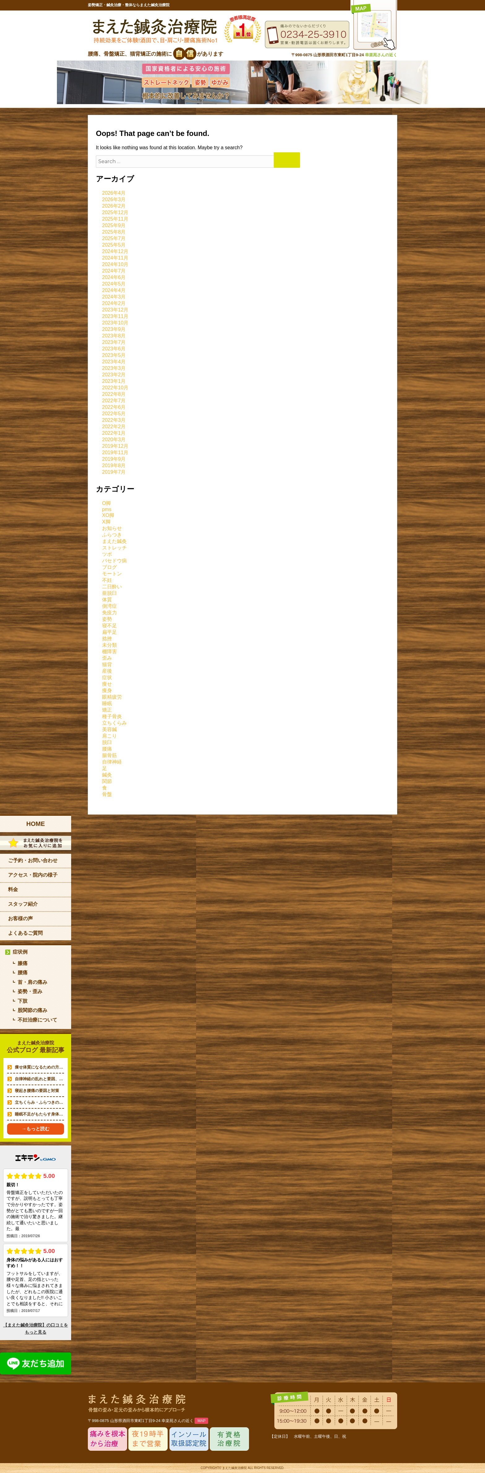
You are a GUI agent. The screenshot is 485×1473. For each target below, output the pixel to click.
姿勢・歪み (30, 991)
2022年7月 (114, 400)
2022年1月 (114, 433)
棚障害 (109, 651)
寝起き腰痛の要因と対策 (37, 1090)
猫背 (107, 664)
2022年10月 (115, 387)
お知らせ (112, 528)
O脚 (106, 503)
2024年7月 (114, 270)
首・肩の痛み (32, 982)
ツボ (107, 554)
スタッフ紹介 (23, 904)
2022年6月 (114, 407)
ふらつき (112, 534)
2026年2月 (114, 206)
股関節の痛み (32, 1010)
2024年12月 (115, 251)
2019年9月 (114, 459)
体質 (107, 599)
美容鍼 (109, 729)
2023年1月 (114, 381)
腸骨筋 (109, 755)
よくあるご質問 (25, 933)
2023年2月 (114, 374)
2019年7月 (114, 472)
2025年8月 (114, 232)
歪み (107, 658)
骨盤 (107, 794)
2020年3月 (114, 439)
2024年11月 (115, 257)
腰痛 (107, 748)
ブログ (109, 567)
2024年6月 (114, 277)
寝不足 (109, 625)
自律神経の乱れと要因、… (39, 1079)
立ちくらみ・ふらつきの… (39, 1102)
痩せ (107, 684)
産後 (107, 671)
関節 (107, 781)
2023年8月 (114, 335)
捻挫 (107, 638)
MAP (201, 1421)
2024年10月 (115, 264)
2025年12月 (115, 212)
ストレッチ (114, 547)
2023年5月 (114, 355)
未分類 (109, 645)
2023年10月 (115, 322)
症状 (107, 677)
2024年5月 (114, 283)
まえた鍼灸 (114, 541)
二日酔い (112, 586)
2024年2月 (114, 303)
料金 (13, 889)
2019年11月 (115, 452)
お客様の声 (20, 918)
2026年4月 (114, 193)
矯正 (107, 710)
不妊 (107, 580)
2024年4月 (114, 290)
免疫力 (109, 612)
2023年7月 (114, 342)
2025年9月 (114, 225)
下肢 (23, 1001)
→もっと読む (35, 1128)
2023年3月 (114, 368)
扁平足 (109, 632)
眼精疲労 (112, 697)
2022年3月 (114, 420)
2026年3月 (114, 199)
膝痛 (23, 963)
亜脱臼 (109, 593)
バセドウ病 (114, 560)
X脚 (106, 521)
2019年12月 (115, 446)
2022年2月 (114, 426)
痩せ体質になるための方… (39, 1067)
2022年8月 (114, 394)
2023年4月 (114, 361)
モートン (112, 573)
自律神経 (112, 761)
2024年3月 (114, 296)
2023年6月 (114, 348)
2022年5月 (114, 413)
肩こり (109, 736)
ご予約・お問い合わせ (33, 860)
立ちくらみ (114, 723)
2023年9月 (114, 329)
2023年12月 (115, 309)
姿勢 (107, 619)
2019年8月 (114, 465)
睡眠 (107, 703)
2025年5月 (114, 245)
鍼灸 (107, 774)
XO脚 (108, 515)
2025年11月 (115, 219)
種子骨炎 (112, 716)
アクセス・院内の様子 (33, 875)
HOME (35, 823)
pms (106, 509)
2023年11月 (115, 316)
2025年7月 (114, 238)
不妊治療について (37, 1019)
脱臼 (107, 742)
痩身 (107, 690)
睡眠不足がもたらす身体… (39, 1114)
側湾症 (109, 606)
